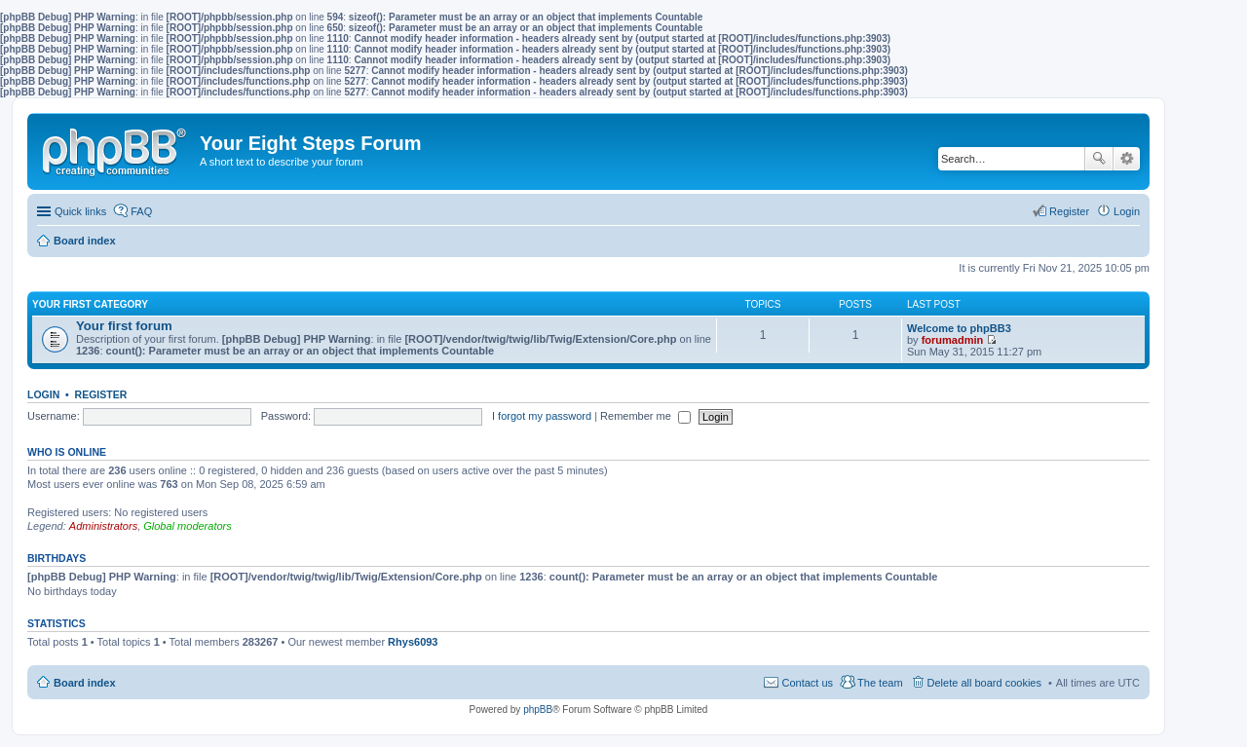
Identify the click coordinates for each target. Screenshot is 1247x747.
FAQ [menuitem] (141, 211)
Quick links (80, 211)
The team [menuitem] (879, 683)
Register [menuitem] (1069, 211)
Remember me (645, 416)
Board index (85, 683)
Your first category (90, 304)
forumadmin (953, 340)
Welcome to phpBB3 (959, 328)
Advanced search (1127, 158)
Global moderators (187, 526)
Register (101, 394)
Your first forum (124, 325)
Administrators (103, 526)
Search (1099, 158)
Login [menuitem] (1127, 211)
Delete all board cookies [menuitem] (984, 683)
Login (43, 394)
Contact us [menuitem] (807, 683)
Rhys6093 (412, 642)
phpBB (537, 709)
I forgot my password (541, 416)
